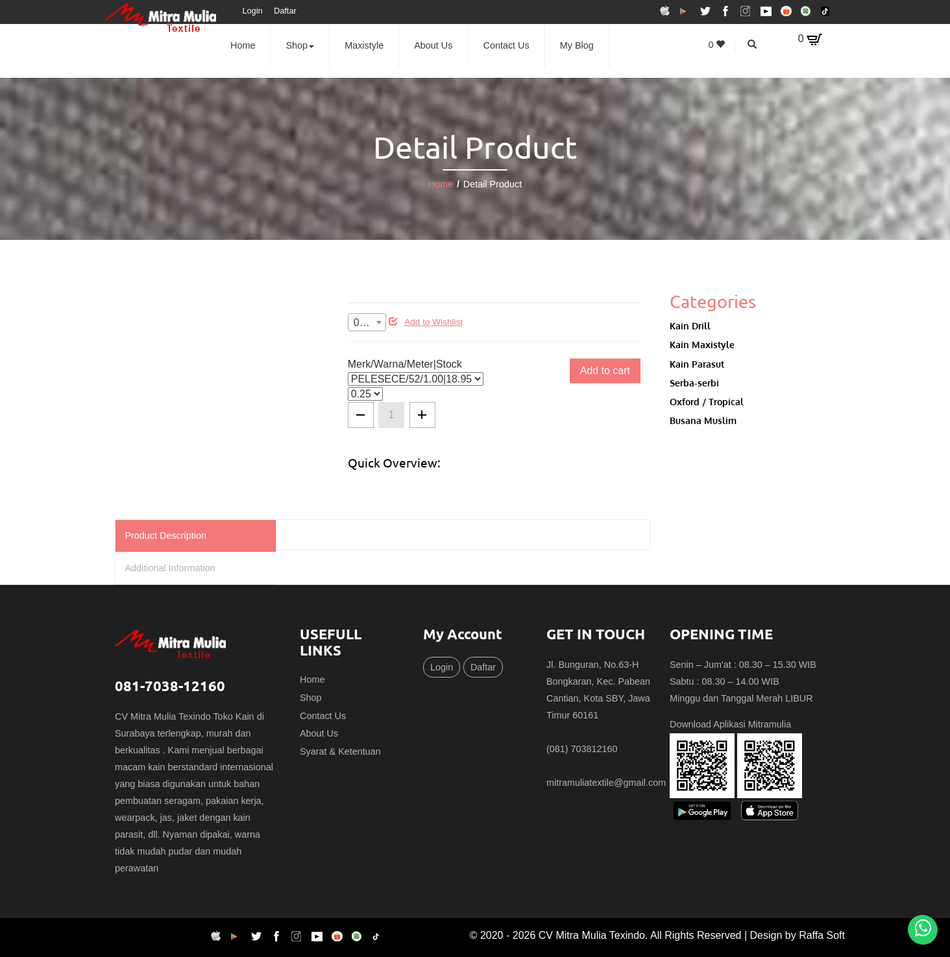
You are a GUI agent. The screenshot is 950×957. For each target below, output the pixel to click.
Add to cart (605, 370)
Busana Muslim (703, 420)
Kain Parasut (697, 364)
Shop (300, 45)
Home (242, 45)
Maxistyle (364, 45)
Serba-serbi (694, 382)
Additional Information (170, 568)
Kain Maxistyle (702, 344)
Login (252, 11)
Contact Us (506, 45)
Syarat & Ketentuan (340, 751)
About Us (433, 45)
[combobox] (367, 322)
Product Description (165, 535)
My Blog (577, 45)
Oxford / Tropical (707, 401)
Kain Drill (690, 325)
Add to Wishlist (426, 322)
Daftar (285, 11)
